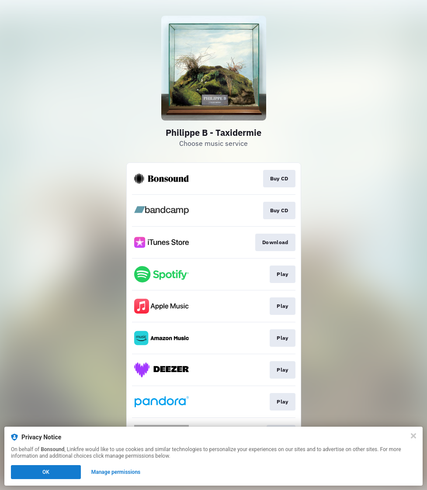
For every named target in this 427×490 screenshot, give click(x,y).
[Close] (413, 436)
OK (45, 472)
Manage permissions (116, 472)
